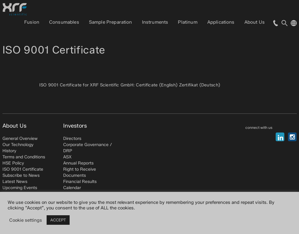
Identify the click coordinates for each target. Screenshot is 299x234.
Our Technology (17, 144)
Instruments (155, 22)
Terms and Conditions (23, 157)
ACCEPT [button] (58, 219)
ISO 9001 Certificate (22, 169)
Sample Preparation (110, 22)
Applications (221, 22)
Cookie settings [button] (25, 220)
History (9, 150)
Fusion (31, 22)
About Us (254, 22)
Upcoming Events (19, 187)
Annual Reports (78, 163)
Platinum (187, 22)
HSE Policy (13, 163)
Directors (72, 138)
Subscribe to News (21, 175)
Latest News (14, 181)
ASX (67, 157)
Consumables (64, 22)
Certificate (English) (157, 85)
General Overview (20, 138)
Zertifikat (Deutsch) (199, 85)
